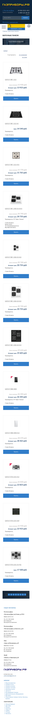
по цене (24, 57)
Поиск (25, 17)
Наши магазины (10, 608)
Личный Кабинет (10, 704)
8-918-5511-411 (23, 10)
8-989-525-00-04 (23, 13)
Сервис (8, 710)
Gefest (5, 51)
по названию (23, 55)
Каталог (7, 680)
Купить (16, 98)
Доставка (8, 705)
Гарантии (8, 709)
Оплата (8, 707)
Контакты (8, 713)
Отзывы (8, 712)
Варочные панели (13, 31)
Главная (5, 31)
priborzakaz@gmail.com (10, 676)
